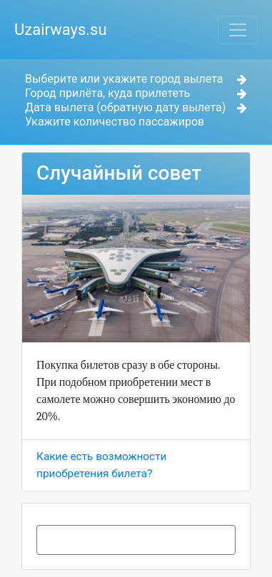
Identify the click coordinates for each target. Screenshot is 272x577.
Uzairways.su (60, 30)
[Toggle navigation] (238, 30)
